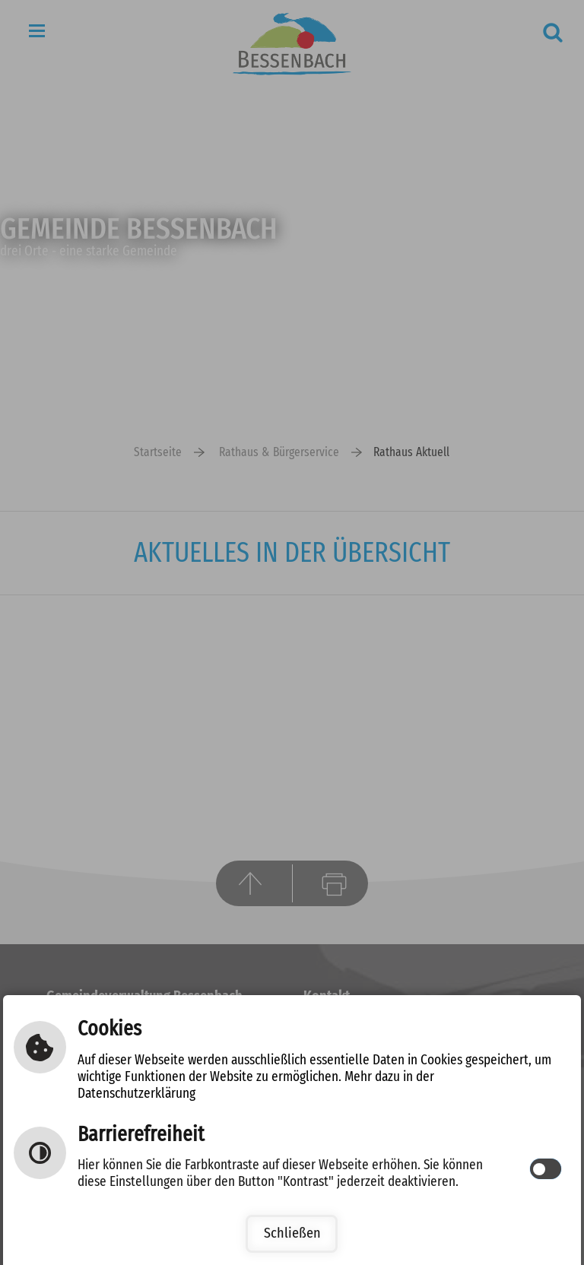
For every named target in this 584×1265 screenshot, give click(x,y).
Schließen (292, 1233)
